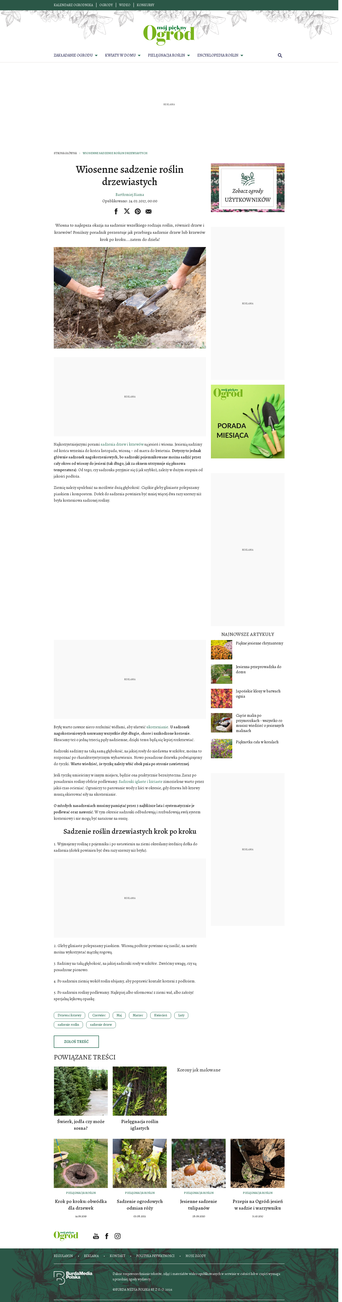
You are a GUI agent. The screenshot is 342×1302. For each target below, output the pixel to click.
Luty (181, 1015)
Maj (119, 1015)
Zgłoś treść (76, 1041)
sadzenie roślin (68, 1024)
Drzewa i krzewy (69, 1015)
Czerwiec (99, 1015)
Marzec (138, 1015)
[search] (280, 55)
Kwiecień (160, 1015)
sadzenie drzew (101, 1024)
